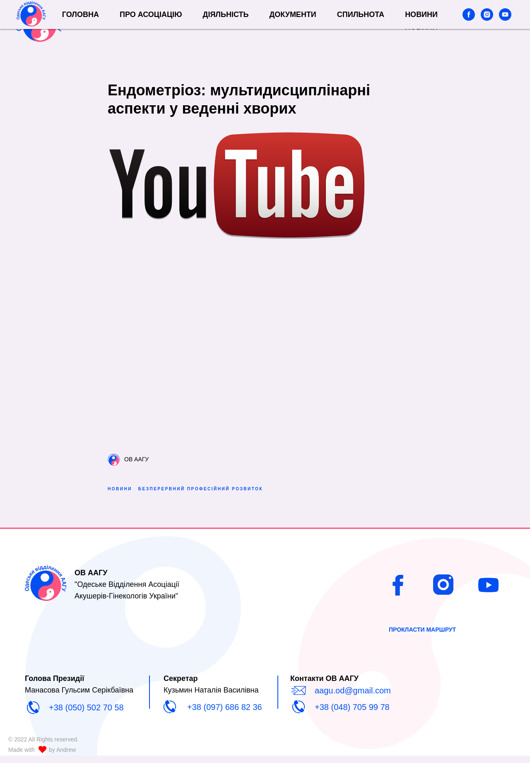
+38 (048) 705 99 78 (352, 714)
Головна (123, 18)
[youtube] (505, 23)
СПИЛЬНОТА (403, 18)
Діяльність (269, 18)
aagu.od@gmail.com (353, 697)
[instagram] (487, 23)
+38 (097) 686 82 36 (224, 714)
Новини (421, 27)
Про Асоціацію (194, 18)
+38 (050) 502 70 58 (86, 714)
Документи (335, 18)
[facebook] (469, 23)
